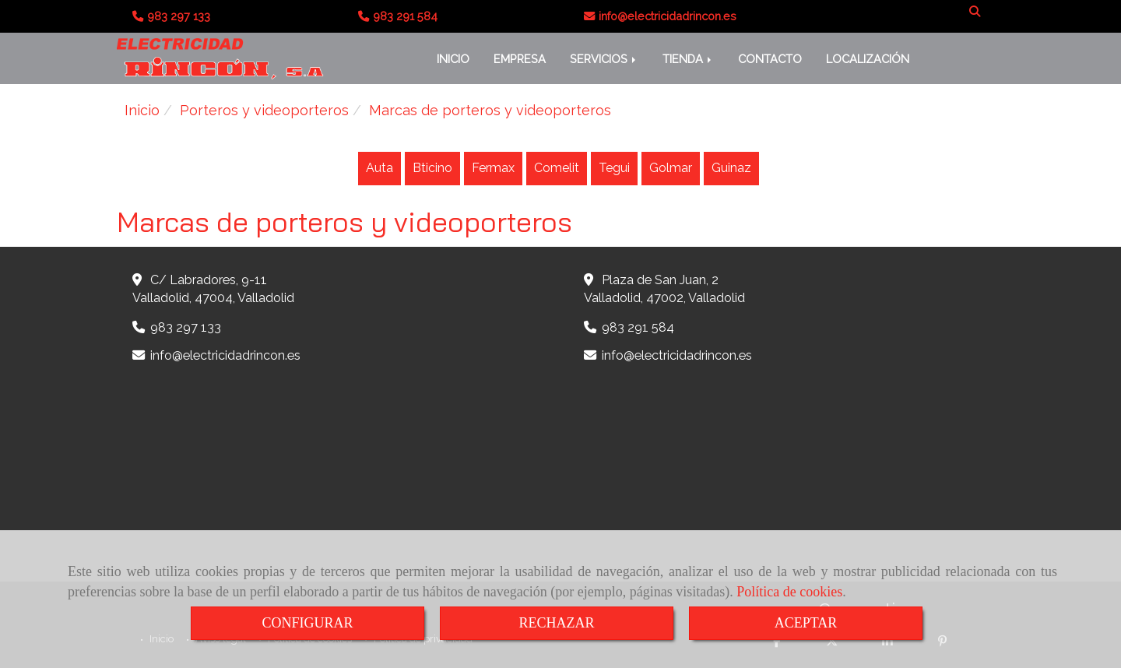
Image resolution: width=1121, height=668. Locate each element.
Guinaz (731, 167)
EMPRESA (520, 58)
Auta (379, 167)
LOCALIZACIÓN (867, 58)
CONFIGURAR (307, 623)
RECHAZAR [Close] (556, 623)
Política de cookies (789, 591)
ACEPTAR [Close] (806, 623)
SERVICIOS (604, 58)
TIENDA (688, 58)
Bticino (432, 167)
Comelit (556, 167)
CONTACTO (770, 58)
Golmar (670, 167)
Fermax (493, 167)
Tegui (614, 167)
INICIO (453, 58)
